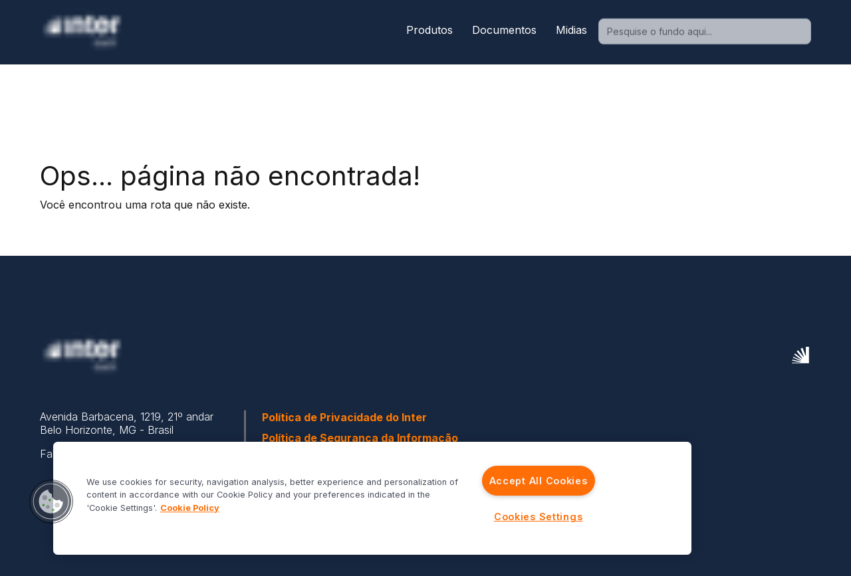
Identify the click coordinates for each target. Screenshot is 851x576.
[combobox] (703, 32)
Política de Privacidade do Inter (344, 417)
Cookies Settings (538, 516)
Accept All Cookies (538, 480)
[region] (372, 498)
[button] (51, 501)
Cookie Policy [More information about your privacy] (189, 508)
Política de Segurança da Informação (360, 437)
